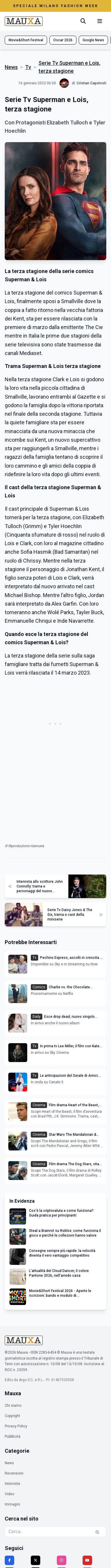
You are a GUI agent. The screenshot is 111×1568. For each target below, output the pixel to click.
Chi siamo (13, 1405)
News (11, 67)
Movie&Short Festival (26, 40)
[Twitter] (35, 1560)
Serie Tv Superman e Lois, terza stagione (69, 67)
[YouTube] (87, 1560)
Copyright (12, 1416)
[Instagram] (61, 1560)
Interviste (12, 1484)
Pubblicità (12, 1436)
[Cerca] (83, 21)
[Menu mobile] (99, 21)
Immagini (12, 1504)
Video (9, 1494)
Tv (28, 67)
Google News (93, 40)
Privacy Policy (16, 1426)
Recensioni (14, 1473)
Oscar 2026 (63, 40)
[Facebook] (9, 1560)
